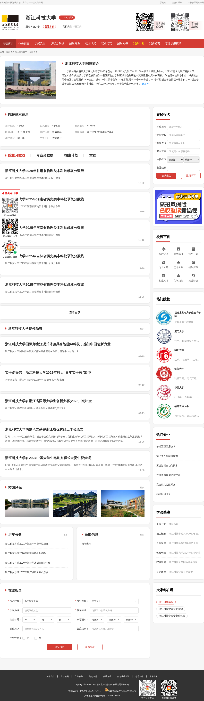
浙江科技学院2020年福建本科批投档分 (25, 553)
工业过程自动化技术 (167, 465)
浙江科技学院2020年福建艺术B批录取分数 (27, 562)
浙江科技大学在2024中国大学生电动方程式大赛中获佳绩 (48, 458)
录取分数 (161, 524)
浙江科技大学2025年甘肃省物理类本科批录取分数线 (44, 171)
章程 (92, 155)
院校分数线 (16, 155)
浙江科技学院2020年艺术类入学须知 (185, 543)
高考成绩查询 (123, 676)
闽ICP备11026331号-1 (90, 691)
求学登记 (153, 676)
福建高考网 (38, 2)
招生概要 (161, 533)
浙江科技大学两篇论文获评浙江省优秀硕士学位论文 (44, 429)
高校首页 (8, 43)
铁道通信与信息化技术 (168, 475)
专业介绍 (163, 267)
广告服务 (79, 676)
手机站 (163, 2)
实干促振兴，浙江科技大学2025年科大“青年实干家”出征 (48, 372)
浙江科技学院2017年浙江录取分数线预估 (26, 572)
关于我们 (50, 676)
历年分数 (178, 267)
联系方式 (107, 676)
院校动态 (163, 254)
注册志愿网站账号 (196, 2)
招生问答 (122, 43)
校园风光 (90, 43)
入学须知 (178, 280)
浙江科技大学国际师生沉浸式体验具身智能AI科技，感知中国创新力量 (58, 344)
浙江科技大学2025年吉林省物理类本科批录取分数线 (44, 284)
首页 (2, 52)
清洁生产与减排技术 (167, 456)
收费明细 (161, 552)
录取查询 (86, 543)
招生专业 (74, 43)
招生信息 (24, 43)
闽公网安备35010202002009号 (120, 691)
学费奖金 (40, 43)
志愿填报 (139, 676)
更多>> (145, 83)
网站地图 (65, 676)
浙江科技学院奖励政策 (181, 571)
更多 (142, 328)
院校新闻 (161, 562)
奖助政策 (161, 571)
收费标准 (178, 254)
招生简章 (193, 267)
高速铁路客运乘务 (165, 484)
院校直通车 (177, 2)
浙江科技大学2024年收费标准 (184, 552)
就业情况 (106, 43)
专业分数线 (44, 155)
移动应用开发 (163, 494)
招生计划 (71, 155)
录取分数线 (57, 43)
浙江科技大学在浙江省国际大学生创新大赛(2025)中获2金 (48, 401)
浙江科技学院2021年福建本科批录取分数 (26, 543)
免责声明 (93, 676)
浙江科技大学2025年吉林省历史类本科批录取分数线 (44, 256)
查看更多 (74, 312)
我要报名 (138, 43)
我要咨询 (154, 43)
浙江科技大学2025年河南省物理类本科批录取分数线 (44, 228)
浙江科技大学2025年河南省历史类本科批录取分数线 (44, 199)
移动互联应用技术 (166, 446)
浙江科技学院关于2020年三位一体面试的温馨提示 (185, 533)
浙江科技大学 (21, 52)
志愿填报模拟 (173, 43)
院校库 (9, 52)
